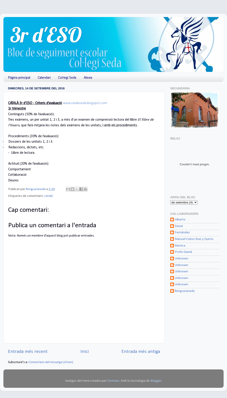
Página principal (19, 78)
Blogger (156, 381)
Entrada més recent (27, 351)
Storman (113, 381)
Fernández (182, 232)
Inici (84, 351)
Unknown (181, 258)
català (48, 196)
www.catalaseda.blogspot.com (85, 103)
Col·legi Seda (67, 78)
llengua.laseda (185, 291)
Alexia (88, 78)
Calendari (44, 78)
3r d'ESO (46, 35)
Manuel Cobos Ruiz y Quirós (194, 239)
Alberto (180, 219)
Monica (180, 245)
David (179, 226)
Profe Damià (183, 252)
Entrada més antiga (140, 351)
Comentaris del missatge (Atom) (51, 362)
